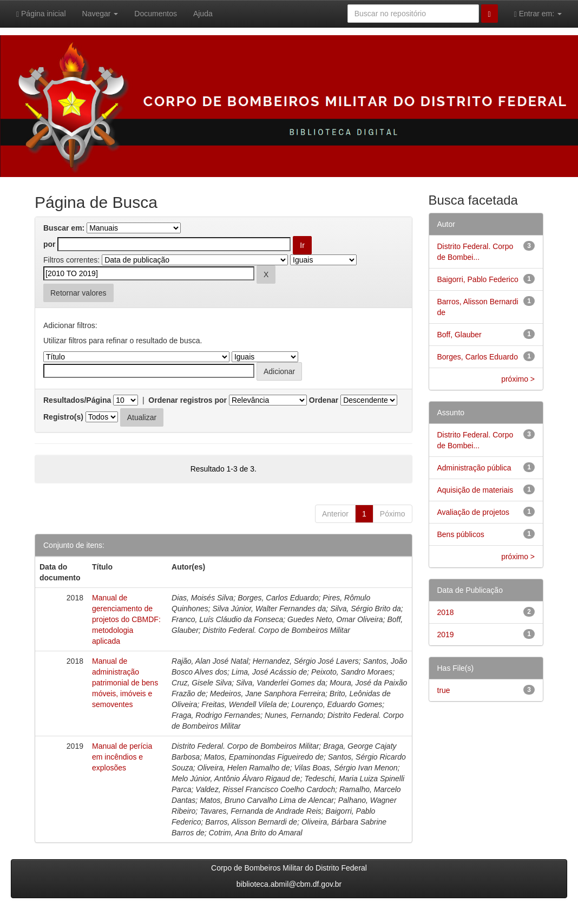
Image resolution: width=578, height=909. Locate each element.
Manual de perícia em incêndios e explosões (122, 757)
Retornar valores (78, 293)
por (49, 244)
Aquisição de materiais (475, 490)
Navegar (100, 13)
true (443, 690)
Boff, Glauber (459, 334)
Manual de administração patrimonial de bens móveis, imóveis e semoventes (125, 683)
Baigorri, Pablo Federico (477, 279)
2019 (445, 634)
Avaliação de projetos (473, 512)
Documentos (155, 13)
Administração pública (474, 467)
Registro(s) (63, 417)
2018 (445, 612)
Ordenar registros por (187, 400)
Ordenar (323, 400)
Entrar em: (538, 13)
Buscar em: (63, 228)
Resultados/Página (77, 400)
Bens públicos (460, 534)
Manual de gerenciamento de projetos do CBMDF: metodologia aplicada (126, 619)
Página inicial (41, 13)
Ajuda (203, 13)
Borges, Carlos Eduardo (477, 356)
